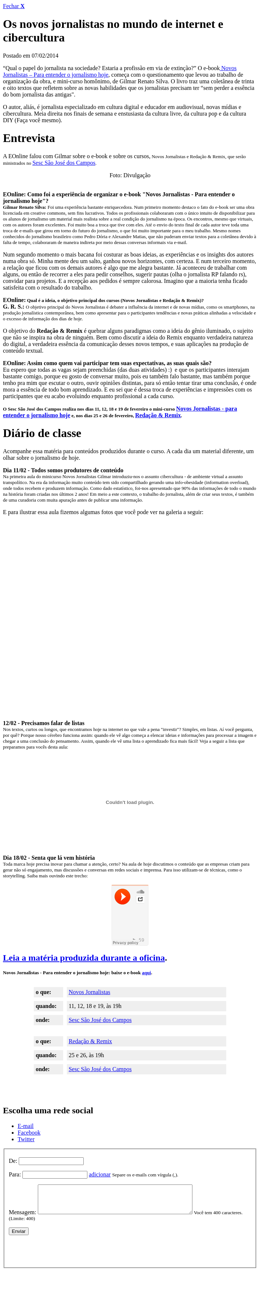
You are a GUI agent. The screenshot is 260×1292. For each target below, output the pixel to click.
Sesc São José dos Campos (63, 163)
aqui (146, 972)
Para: (15, 1174)
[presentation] (64, 1255)
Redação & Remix (158, 415)
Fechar (14, 6)
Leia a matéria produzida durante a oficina (84, 957)
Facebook (29, 1132)
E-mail (26, 1126)
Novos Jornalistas (89, 992)
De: (13, 1161)
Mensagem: (22, 1218)
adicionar (100, 1174)
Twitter (26, 1139)
